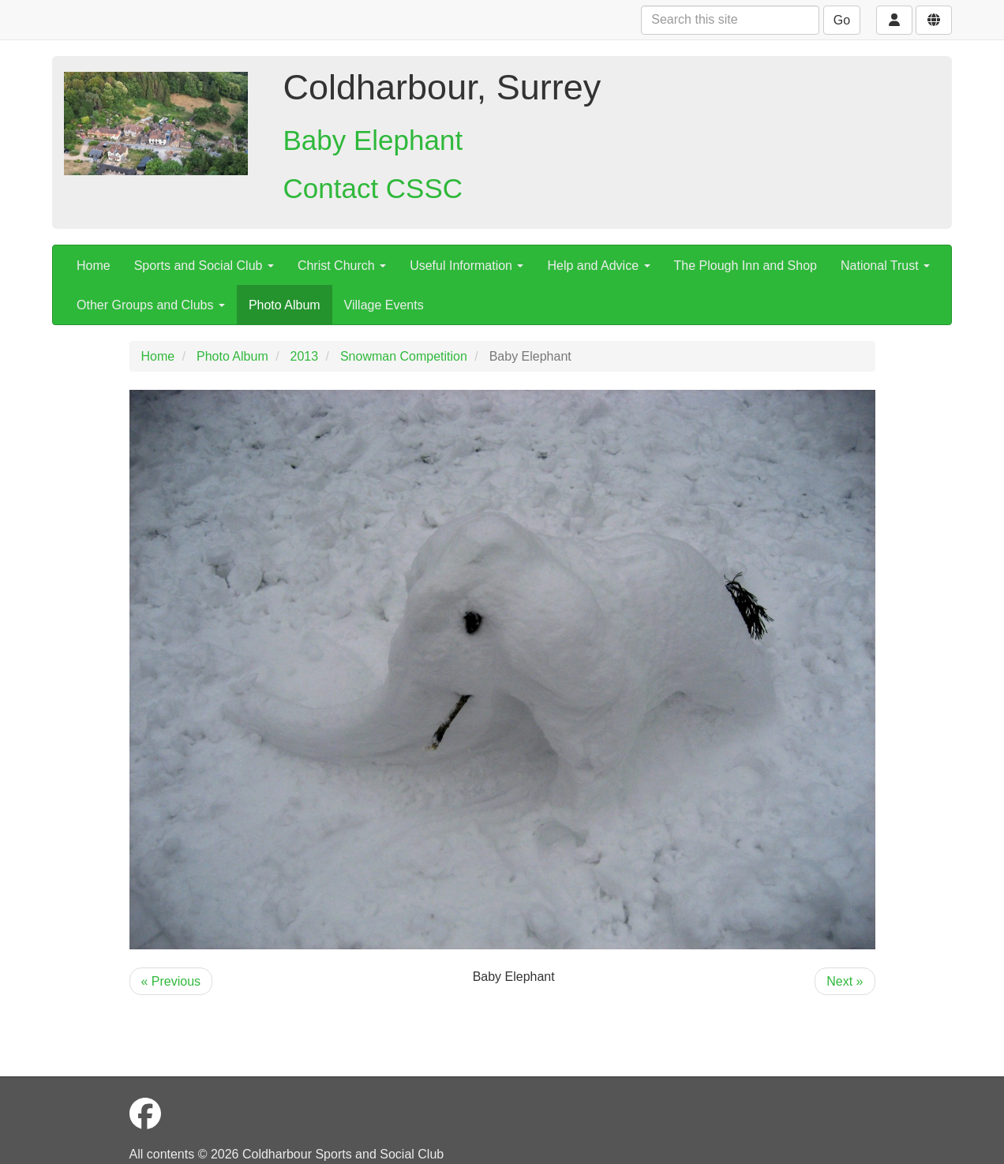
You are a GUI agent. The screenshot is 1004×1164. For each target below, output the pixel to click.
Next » (844, 981)
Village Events (384, 305)
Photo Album (284, 305)
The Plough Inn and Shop (745, 265)
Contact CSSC (373, 188)
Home (94, 265)
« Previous (171, 981)
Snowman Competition (403, 356)
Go (842, 20)
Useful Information (466, 265)
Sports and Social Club (204, 265)
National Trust (885, 265)
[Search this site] (730, 20)
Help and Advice (598, 265)
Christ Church (342, 265)
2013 (304, 356)
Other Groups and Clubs (151, 305)
